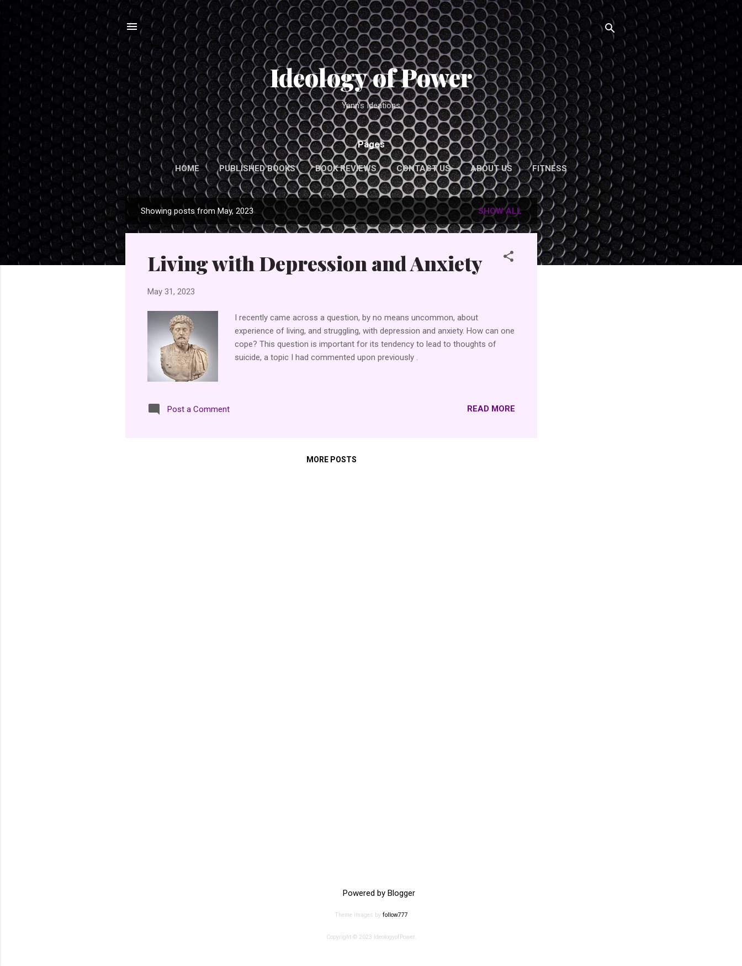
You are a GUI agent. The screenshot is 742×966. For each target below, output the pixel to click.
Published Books (257, 168)
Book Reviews (346, 168)
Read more (491, 409)
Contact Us (423, 168)
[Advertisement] (581, 363)
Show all (500, 211)
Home (187, 168)
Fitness (549, 168)
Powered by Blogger (371, 893)
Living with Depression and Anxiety (315, 263)
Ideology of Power (371, 77)
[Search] (610, 30)
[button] (508, 258)
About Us (491, 168)
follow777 (395, 915)
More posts (331, 459)
